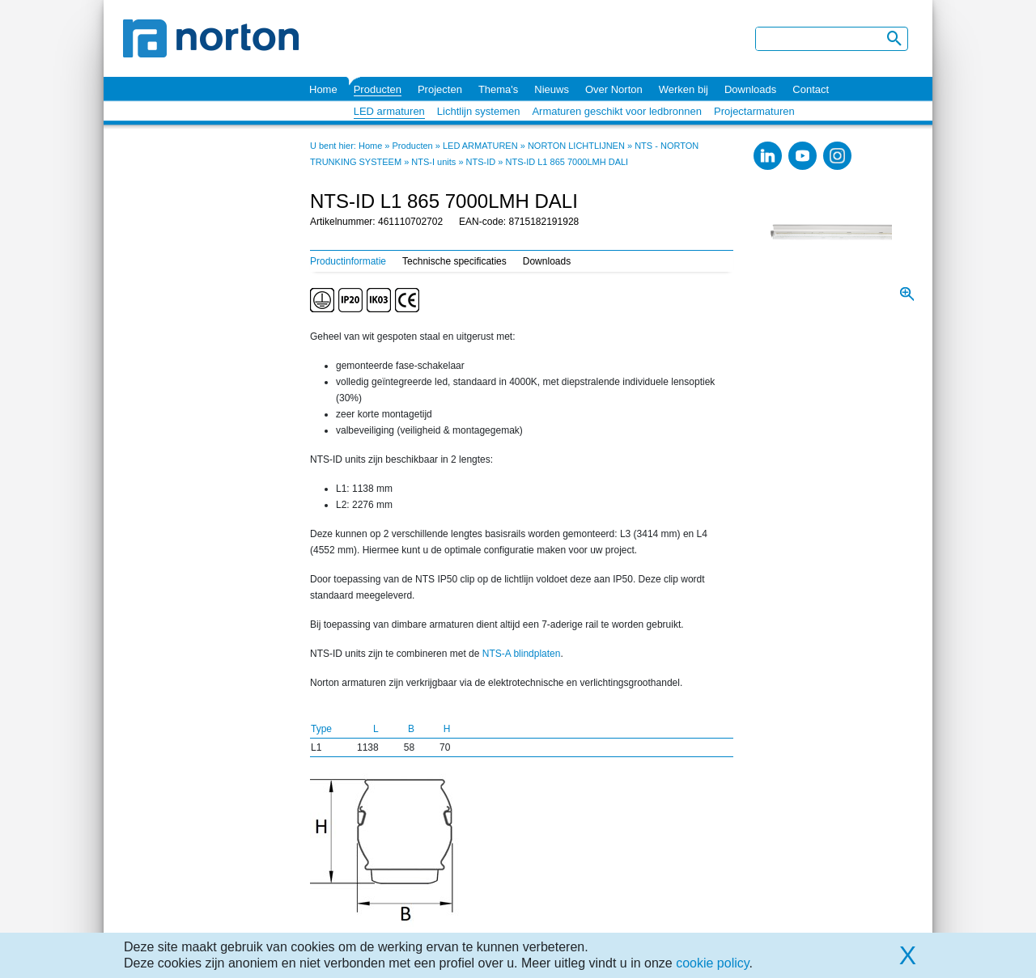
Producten (377, 89)
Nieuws (551, 89)
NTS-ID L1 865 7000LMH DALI (567, 162)
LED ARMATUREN (480, 145)
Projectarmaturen (754, 111)
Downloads (750, 89)
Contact (810, 89)
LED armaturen (389, 111)
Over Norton (614, 89)
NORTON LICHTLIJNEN (576, 145)
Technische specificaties (454, 261)
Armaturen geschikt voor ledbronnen (617, 111)
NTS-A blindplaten (521, 653)
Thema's (498, 89)
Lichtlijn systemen (478, 111)
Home (323, 89)
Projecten (440, 89)
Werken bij (683, 89)
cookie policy (712, 963)
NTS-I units (433, 162)
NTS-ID (481, 162)
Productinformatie (348, 261)
